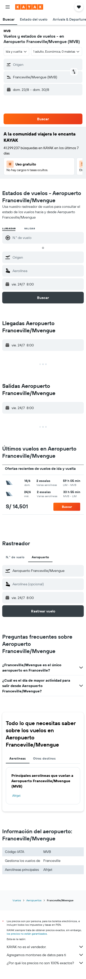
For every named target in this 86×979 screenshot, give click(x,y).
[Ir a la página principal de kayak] (29, 7)
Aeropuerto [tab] (40, 557)
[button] (8, 7)
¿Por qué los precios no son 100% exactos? (45, 963)
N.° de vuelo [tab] (15, 557)
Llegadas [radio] (8, 228)
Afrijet (16, 796)
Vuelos (17, 900)
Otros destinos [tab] (44, 758)
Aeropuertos (34, 900)
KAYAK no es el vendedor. (45, 946)
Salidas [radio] (29, 228)
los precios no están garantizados (27, 933)
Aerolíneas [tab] (17, 758)
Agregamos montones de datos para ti (45, 955)
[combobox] (16, 51)
